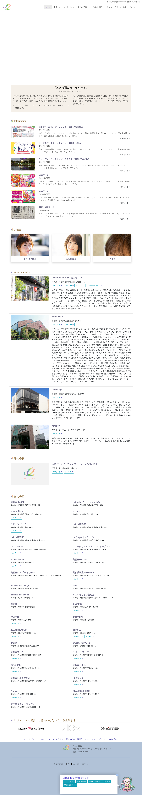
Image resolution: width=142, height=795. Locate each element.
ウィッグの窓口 (69, 781)
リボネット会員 (120, 7)
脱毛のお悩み (81, 781)
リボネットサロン (90, 739)
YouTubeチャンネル (93, 285)
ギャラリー (133, 7)
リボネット (7, 7)
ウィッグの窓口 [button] (83, 7)
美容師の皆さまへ (70, 785)
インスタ (68, 472)
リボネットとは (69, 7)
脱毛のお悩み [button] (97, 7)
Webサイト (57, 285)
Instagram (68, 285)
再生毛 (109, 7)
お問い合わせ (113, 739)
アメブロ (79, 285)
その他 (107, 781)
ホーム (49, 7)
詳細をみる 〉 (125, 138)
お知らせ (57, 7)
